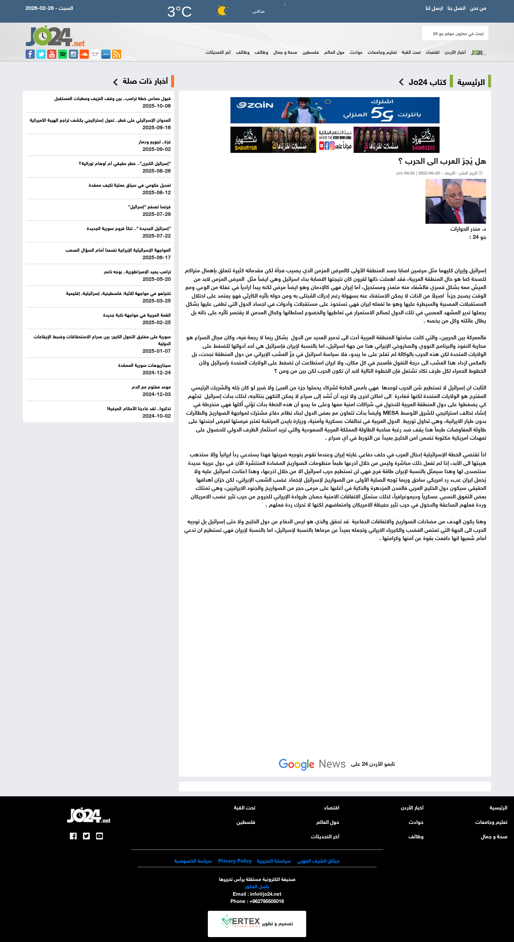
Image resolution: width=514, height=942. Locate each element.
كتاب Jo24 (427, 81)
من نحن (478, 7)
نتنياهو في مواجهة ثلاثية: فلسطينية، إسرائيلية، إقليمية (118, 292)
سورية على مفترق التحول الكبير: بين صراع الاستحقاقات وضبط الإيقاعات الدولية (102, 339)
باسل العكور (257, 885)
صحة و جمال (285, 51)
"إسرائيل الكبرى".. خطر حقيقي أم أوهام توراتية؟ (125, 162)
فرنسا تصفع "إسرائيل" (149, 206)
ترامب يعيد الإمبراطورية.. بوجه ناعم (137, 271)
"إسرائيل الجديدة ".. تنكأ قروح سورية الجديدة (129, 227)
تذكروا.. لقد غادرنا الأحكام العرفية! (139, 408)
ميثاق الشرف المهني (318, 860)
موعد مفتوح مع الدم (151, 386)
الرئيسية (471, 81)
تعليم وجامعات (382, 51)
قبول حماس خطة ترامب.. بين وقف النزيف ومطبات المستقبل (112, 98)
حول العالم (334, 51)
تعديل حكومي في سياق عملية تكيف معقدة (130, 184)
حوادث (356, 51)
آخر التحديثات (218, 51)
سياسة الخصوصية (193, 860)
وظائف (261, 51)
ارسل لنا (434, 7)
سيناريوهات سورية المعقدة (144, 364)
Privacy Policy (234, 860)
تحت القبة (411, 51)
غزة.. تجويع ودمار (155, 141)
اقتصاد (433, 51)
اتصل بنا (456, 7)
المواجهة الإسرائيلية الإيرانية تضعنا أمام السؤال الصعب (118, 249)
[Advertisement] (335, 614)
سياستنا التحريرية (274, 860)
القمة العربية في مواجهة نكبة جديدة (137, 314)
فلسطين (311, 51)
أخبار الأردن (455, 51)
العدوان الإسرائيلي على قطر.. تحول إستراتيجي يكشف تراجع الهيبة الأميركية (100, 119)
